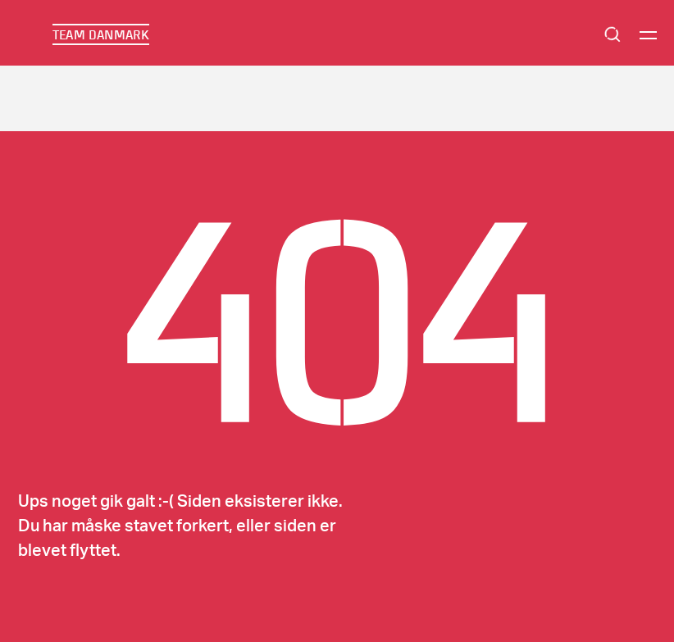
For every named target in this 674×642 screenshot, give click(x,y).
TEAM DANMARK (100, 34)
